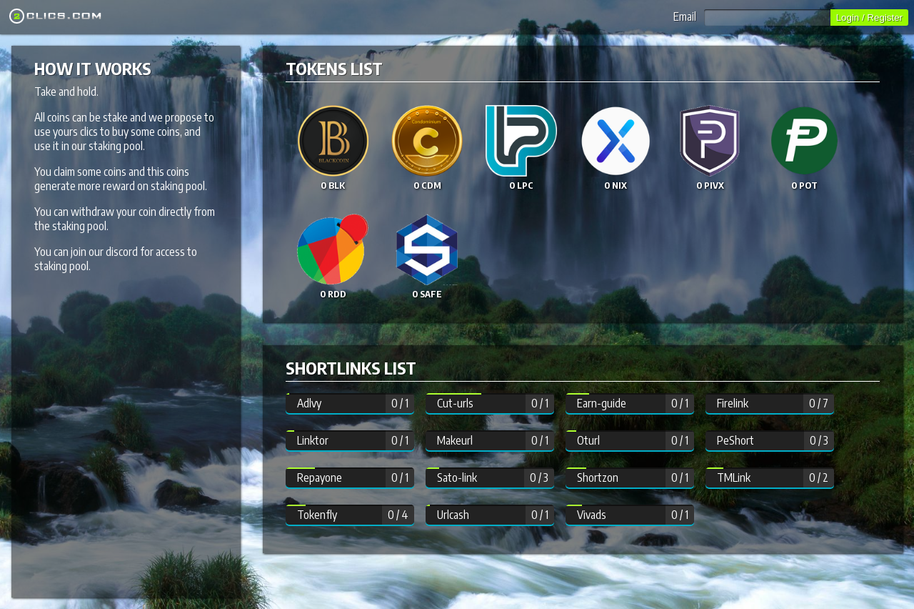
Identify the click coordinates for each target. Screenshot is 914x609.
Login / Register (869, 17)
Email (751, 16)
